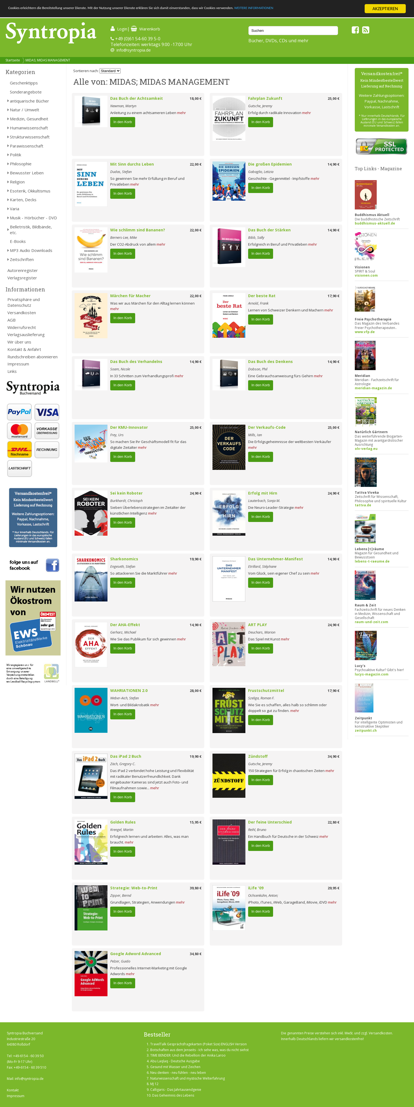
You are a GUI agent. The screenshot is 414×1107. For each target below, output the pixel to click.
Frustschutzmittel (266, 690)
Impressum (18, 364)
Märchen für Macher (130, 295)
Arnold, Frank (258, 303)
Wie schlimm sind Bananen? (137, 229)
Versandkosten (21, 312)
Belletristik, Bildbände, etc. (31, 229)
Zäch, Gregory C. (122, 763)
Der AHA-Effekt (125, 624)
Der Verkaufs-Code (267, 427)
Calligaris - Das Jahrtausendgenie (175, 1089)
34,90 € (333, 756)
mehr (181, 112)
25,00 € (333, 98)
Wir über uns (19, 342)
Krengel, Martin (121, 829)
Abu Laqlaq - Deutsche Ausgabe (175, 1061)
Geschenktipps (24, 83)
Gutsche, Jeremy (260, 105)
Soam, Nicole (120, 369)
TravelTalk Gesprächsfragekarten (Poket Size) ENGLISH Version (198, 1044)
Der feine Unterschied (270, 822)
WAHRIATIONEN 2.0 (129, 690)
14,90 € (333, 164)
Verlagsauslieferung (26, 334)
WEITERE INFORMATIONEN (329, 9)
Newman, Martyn (123, 105)
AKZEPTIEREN (385, 9)
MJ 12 (154, 1084)
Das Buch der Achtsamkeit (136, 98)
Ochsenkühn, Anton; (263, 895)
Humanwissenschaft (29, 127)
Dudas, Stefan (121, 171)
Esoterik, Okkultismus (30, 191)
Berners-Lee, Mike (123, 237)
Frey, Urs (117, 434)
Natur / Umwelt (24, 109)
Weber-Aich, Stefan (124, 698)
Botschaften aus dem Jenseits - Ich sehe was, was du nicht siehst (199, 1050)
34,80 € (196, 953)
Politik (15, 154)
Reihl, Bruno (257, 829)
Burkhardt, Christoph (126, 500)
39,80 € (196, 887)
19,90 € (196, 559)
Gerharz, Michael (123, 632)
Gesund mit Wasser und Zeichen (175, 1067)
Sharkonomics (124, 558)
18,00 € (196, 98)
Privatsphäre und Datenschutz (23, 302)
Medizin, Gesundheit (29, 118)
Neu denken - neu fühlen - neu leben (178, 1072)
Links (12, 371)
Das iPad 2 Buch (125, 756)
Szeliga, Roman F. (261, 698)
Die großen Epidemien (270, 164)
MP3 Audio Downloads (31, 250)
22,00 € (196, 164)
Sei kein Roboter (126, 493)
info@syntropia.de (134, 50)
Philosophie (21, 163)
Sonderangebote (26, 92)
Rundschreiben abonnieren (32, 356)
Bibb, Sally (256, 237)
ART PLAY (257, 624)
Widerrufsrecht (21, 327)
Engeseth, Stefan (122, 566)
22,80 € (333, 822)
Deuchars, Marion (261, 632)
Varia (14, 208)
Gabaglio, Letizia (260, 171)
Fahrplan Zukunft (265, 98)
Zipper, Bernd (120, 895)
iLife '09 (255, 887)
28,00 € (196, 690)
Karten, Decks (23, 199)
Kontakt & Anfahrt (24, 349)
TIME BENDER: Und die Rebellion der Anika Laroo (188, 1055)
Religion (17, 182)
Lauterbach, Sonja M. (264, 500)
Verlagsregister (22, 277)
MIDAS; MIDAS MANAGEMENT (47, 60)
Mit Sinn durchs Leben (132, 164)
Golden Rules (123, 822)
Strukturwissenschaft (30, 137)
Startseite (12, 60)
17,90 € (333, 295)
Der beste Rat (262, 295)
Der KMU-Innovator (129, 427)
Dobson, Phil (257, 369)
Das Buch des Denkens (270, 361)
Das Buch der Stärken (269, 229)
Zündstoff (258, 756)
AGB (11, 320)
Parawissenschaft (26, 146)
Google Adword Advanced (135, 953)
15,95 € (196, 822)
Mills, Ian (255, 434)
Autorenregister (22, 270)
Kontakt (13, 1090)
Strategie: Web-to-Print (133, 887)
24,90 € (196, 493)
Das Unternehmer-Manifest (275, 558)
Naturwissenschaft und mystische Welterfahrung (187, 1078)
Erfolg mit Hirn (262, 493)
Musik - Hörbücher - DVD (33, 217)
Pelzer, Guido (120, 961)
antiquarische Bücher (29, 101)
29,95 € (333, 887)
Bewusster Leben (27, 172)
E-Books (18, 241)
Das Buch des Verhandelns (136, 361)
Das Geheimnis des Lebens (173, 1095)
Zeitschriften (22, 259)
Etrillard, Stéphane (262, 566)
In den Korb (123, 122)
